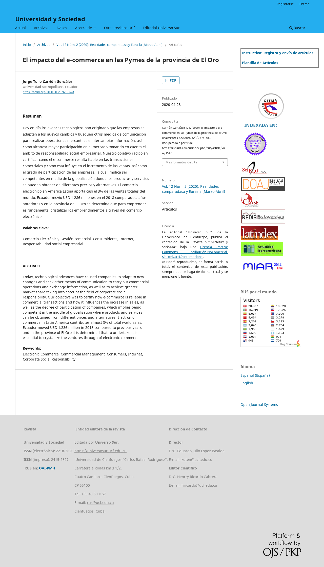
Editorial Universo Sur (161, 27)
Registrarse (285, 4)
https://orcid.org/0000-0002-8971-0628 (48, 92)
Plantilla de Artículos (260, 62)
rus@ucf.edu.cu (100, 502)
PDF (172, 80)
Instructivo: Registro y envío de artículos (277, 52)
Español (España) (255, 375)
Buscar (297, 27)
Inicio (27, 44)
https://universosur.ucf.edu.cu (100, 450)
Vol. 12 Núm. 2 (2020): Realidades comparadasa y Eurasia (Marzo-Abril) (109, 44)
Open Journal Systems (259, 404)
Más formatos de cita (181, 162)
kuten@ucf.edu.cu (196, 459)
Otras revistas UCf (119, 27)
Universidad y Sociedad (50, 19)
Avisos (61, 27)
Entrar (304, 4)
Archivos (41, 27)
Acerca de (84, 27)
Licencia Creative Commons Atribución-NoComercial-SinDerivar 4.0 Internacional (195, 251)
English (246, 383)
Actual (20, 27)
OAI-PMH (47, 468)
